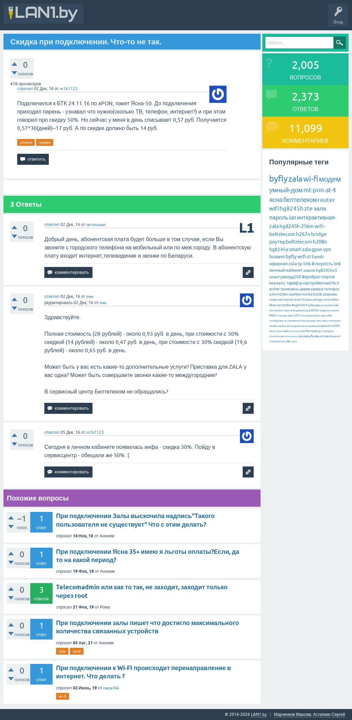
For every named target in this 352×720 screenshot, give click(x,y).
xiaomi (309, 270)
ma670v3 (331, 283)
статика (282, 315)
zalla (286, 331)
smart (274, 277)
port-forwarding (310, 331)
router (326, 199)
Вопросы (156, 18)
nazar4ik (111, 688)
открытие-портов (281, 299)
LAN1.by (259, 714)
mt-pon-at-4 (320, 190)
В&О (134, 18)
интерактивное (311, 315)
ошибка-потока (300, 294)
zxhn (335, 299)
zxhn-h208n (278, 294)
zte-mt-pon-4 (332, 336)
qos (323, 315)
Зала (279, 331)
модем (330, 179)
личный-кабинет (285, 270)
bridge (319, 234)
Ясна (272, 331)
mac (90, 296)
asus (309, 299)
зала (77, 651)
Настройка (276, 310)
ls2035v (314, 310)
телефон (331, 289)
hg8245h (291, 208)
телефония (276, 320)
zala (62, 651)
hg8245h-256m (296, 226)
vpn (327, 249)
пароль (278, 217)
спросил (25, 88)
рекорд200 (290, 277)
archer (274, 289)
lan (292, 217)
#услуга (292, 341)
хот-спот (294, 331)
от (309, 256)
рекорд (317, 299)
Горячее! (180, 18)
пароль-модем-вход (295, 310)
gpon (316, 249)
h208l (317, 294)
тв (285, 320)
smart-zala (300, 249)
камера (317, 289)
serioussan (96, 224)
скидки (45, 142)
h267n (303, 234)
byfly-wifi (296, 256)
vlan (290, 315)
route (272, 325)
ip (300, 283)
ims (319, 320)
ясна (276, 199)
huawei (277, 256)
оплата (26, 142)
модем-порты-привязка (305, 325)
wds (329, 315)
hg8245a (278, 249)
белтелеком (300, 199)
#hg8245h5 (299, 305)
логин (327, 299)
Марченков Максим (292, 714)
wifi (274, 208)
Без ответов (207, 18)
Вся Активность (104, 18)
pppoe (305, 289)
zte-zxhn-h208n (330, 325)
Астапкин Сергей (329, 714)
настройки (313, 283)
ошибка (281, 325)
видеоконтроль (329, 310)
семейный (293, 320)
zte (308, 208)
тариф (292, 283)
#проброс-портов (318, 277)
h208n (320, 242)
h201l (297, 315)
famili (317, 256)
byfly (278, 178)
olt (321, 336)
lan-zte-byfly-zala (309, 336)
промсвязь (289, 289)
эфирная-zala (283, 263)
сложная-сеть (277, 341)
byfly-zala (314, 305)
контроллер (308, 320)
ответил (51, 224)
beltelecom (299, 242)
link (337, 263)
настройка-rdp (329, 305)
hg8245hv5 (326, 270)
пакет (325, 320)
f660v (273, 315)
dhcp (272, 305)
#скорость (322, 263)
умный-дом (286, 190)
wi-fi (62, 696)
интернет (335, 320)
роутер (277, 242)
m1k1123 (68, 88)
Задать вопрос (240, 18)
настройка (283, 305)
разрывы (330, 294)
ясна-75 (299, 299)
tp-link (304, 263)
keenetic (277, 283)
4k (288, 325)
